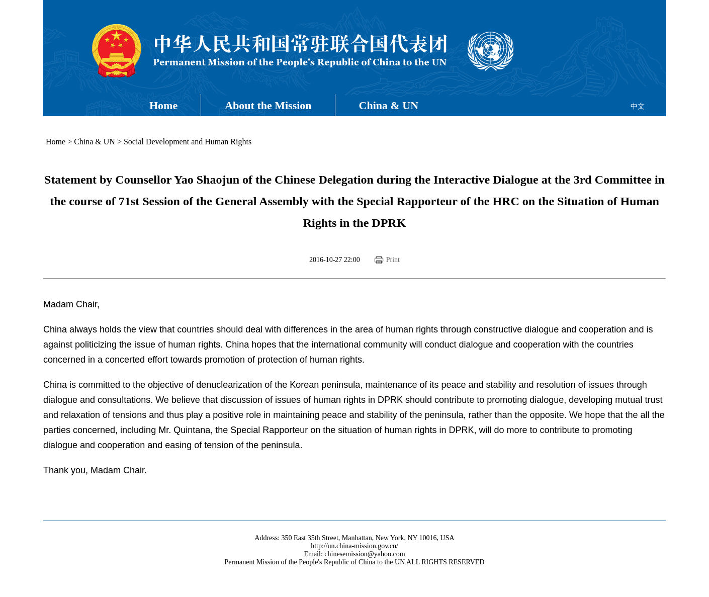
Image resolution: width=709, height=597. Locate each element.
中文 (638, 106)
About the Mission (268, 105)
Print (393, 260)
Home (163, 105)
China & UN (389, 105)
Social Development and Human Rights (187, 141)
